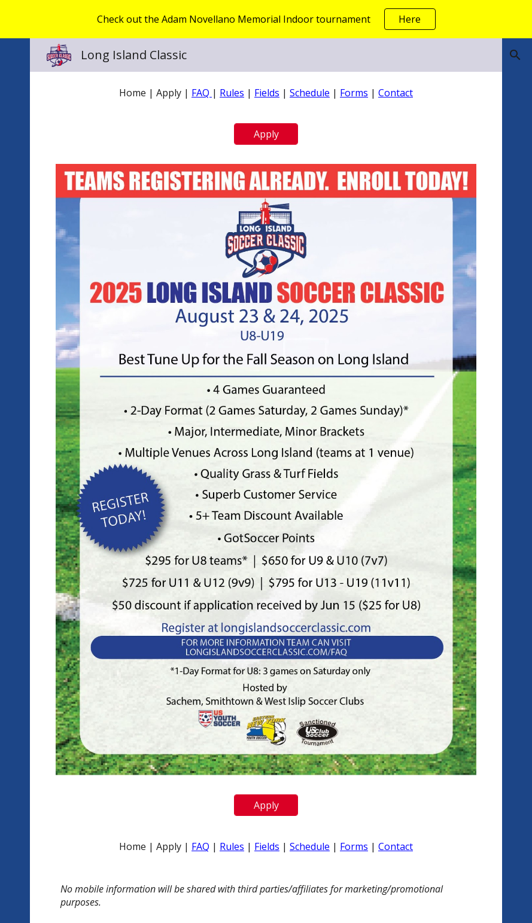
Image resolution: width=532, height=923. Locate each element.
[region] (266, 19)
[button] (515, 55)
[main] (266, 92)
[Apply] (266, 134)
